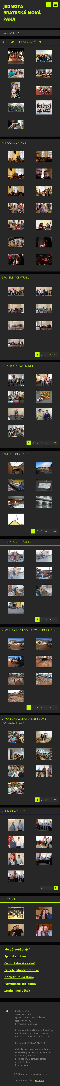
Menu (55, 4)
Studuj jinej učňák (17, 991)
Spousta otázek (15, 956)
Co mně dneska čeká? (19, 963)
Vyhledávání (48, 4)
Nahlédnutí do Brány (19, 977)
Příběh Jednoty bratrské (21, 970)
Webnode (39, 1080)
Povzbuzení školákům (20, 984)
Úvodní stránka (8, 33)
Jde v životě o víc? (17, 949)
